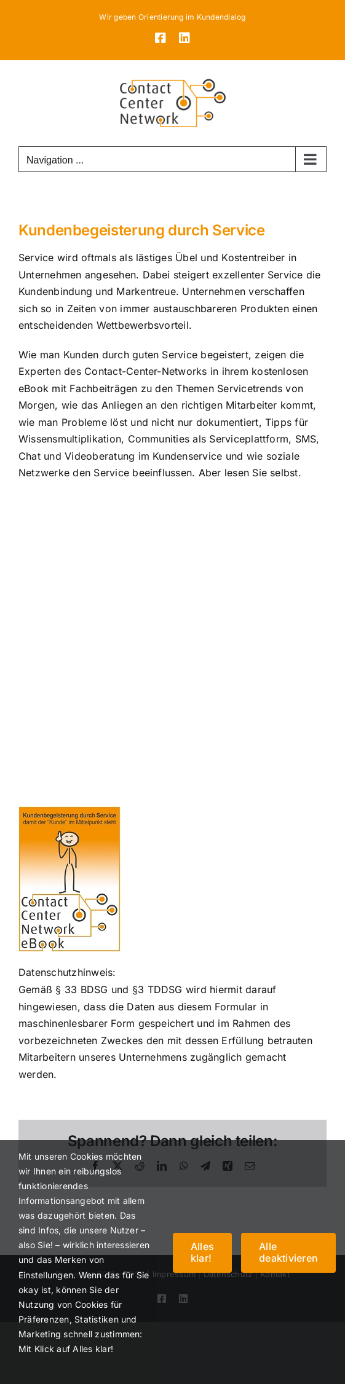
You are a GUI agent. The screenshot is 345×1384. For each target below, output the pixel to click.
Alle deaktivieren (288, 1252)
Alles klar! (202, 1252)
